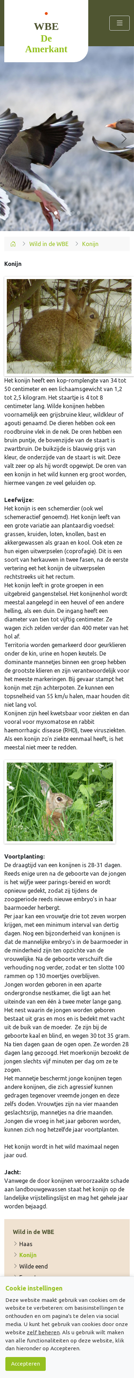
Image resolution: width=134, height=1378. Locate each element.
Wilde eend (30, 1266)
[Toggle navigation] (119, 23)
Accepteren (25, 1364)
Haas (23, 1244)
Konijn (24, 1255)
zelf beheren (43, 1332)
